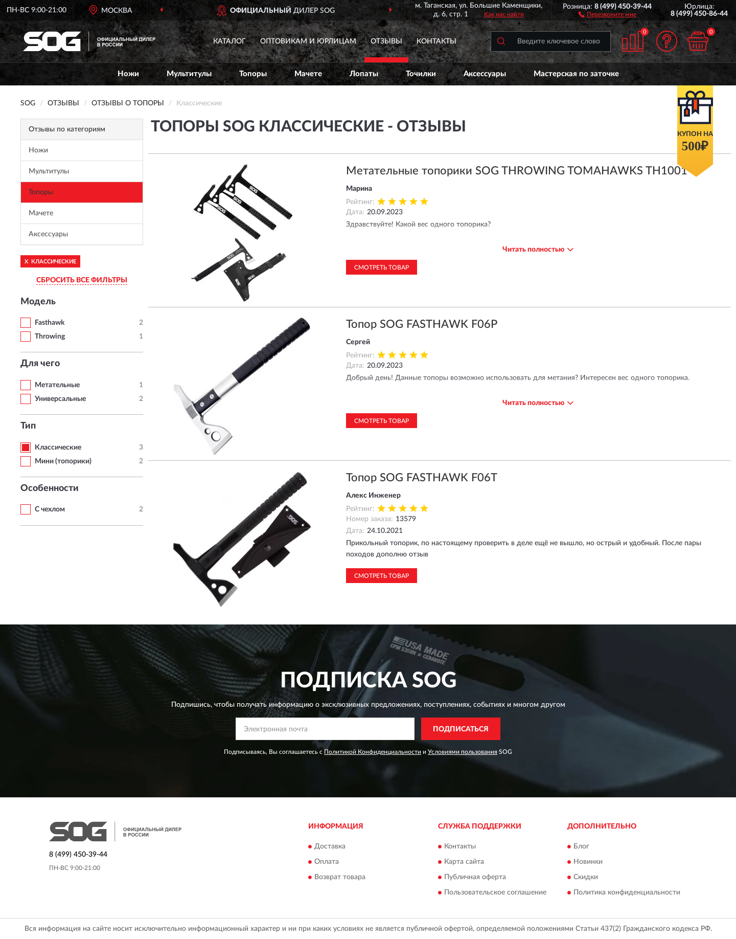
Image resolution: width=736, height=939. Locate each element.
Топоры (253, 74)
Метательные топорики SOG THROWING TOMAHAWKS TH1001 (516, 170)
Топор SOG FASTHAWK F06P (421, 324)
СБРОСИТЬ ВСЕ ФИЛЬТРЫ (81, 280)
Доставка (330, 846)
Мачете (308, 74)
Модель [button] (38, 301)
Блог (581, 846)
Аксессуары (485, 74)
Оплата (326, 861)
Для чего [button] (40, 363)
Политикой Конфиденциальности (372, 752)
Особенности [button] (49, 488)
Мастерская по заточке (576, 74)
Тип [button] (28, 426)
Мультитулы (189, 74)
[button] (607, 14)
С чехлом (50, 509)
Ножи (128, 74)
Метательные (57, 385)
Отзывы (386, 41)
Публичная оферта (475, 877)
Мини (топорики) (63, 461)
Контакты (436, 41)
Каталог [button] (229, 41)
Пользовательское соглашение (495, 892)
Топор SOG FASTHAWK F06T (421, 477)
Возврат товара (339, 877)
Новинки (588, 861)
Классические (58, 447)
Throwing (50, 336)
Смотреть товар (381, 267)
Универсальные (60, 399)
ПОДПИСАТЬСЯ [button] (461, 729)
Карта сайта (464, 861)
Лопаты (364, 74)
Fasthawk (49, 322)
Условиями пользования (462, 752)
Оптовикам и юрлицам (308, 41)
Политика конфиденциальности (626, 892)
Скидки (585, 877)
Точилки (421, 74)
